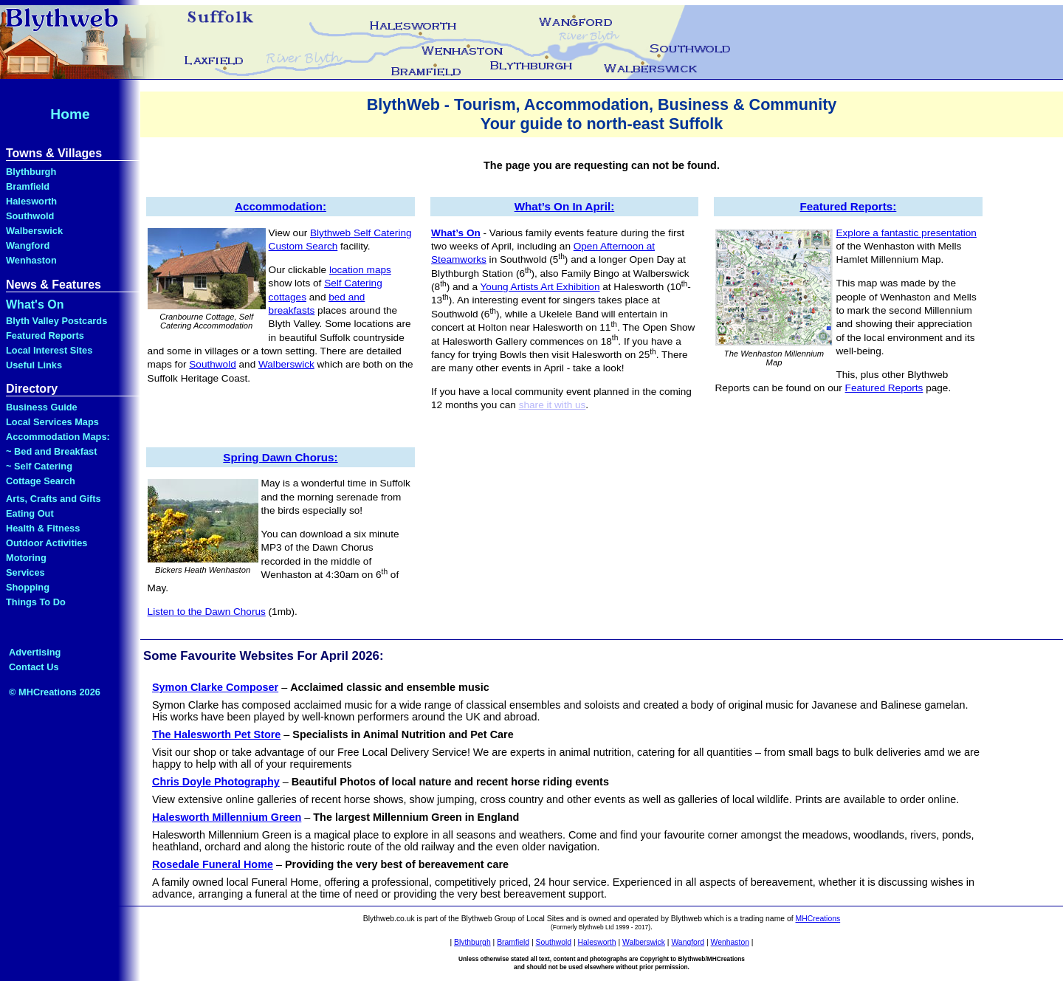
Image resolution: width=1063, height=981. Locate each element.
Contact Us (34, 666)
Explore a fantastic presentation (906, 232)
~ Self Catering (39, 466)
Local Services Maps (52, 421)
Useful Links (34, 365)
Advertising (35, 652)
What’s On (456, 232)
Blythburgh (31, 171)
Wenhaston (31, 260)
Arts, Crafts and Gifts (53, 498)
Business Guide (42, 407)
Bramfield (27, 186)
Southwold (30, 215)
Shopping (27, 587)
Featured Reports (45, 335)
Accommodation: (280, 206)
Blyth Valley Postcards (56, 320)
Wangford (27, 245)
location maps (360, 269)
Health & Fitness (43, 528)
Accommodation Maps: (58, 436)
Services (25, 572)
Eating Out (30, 513)
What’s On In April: (565, 206)
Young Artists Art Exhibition (540, 286)
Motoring (26, 557)
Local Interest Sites (49, 350)
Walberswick (34, 230)
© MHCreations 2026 (54, 692)
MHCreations (818, 919)
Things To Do (36, 601)
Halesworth (31, 201)
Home (69, 114)
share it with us (552, 404)
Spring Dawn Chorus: (280, 457)
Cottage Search (40, 480)
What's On (34, 304)
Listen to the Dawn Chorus (207, 611)
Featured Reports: (847, 206)
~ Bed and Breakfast (51, 451)
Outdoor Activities (46, 542)
